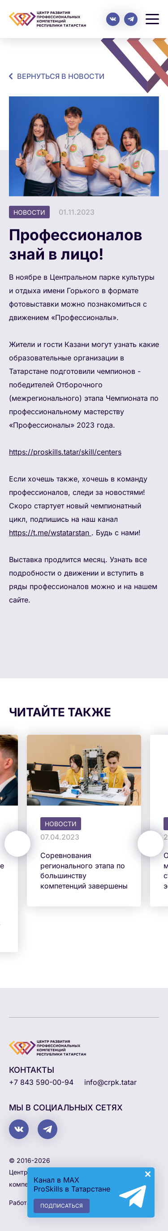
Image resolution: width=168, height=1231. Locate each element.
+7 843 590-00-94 (41, 1082)
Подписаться (61, 1205)
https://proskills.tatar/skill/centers (65, 451)
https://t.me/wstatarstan (50, 532)
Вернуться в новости (60, 76)
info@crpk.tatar (110, 1082)
